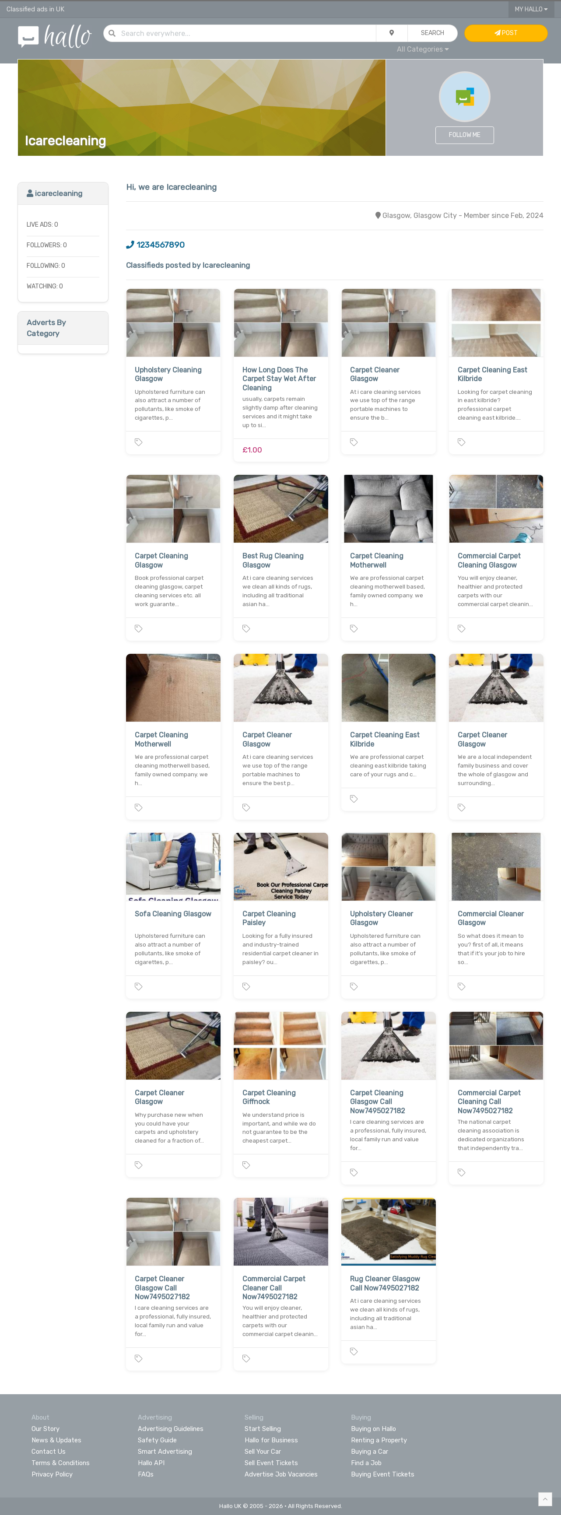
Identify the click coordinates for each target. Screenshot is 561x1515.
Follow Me (464, 135)
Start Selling (263, 1429)
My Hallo (531, 9)
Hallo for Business (271, 1440)
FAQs (146, 1474)
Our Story (46, 1429)
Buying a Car (369, 1451)
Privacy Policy (52, 1474)
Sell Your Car (263, 1451)
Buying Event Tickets (382, 1474)
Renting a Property (379, 1440)
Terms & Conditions (61, 1463)
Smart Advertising (165, 1451)
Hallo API (151, 1463)
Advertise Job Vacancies (281, 1474)
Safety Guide (157, 1440)
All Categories (423, 49)
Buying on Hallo (373, 1429)
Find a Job (366, 1463)
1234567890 (155, 245)
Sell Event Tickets (271, 1463)
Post (506, 33)
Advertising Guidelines (170, 1429)
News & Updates (56, 1440)
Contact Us (49, 1451)
